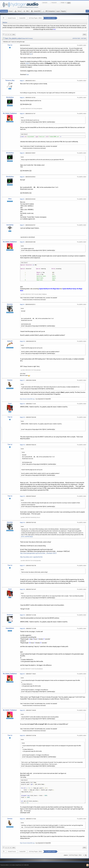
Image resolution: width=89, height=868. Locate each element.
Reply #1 (22, 80)
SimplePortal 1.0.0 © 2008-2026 (22, 865)
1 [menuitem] (3, 34)
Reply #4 (22, 153)
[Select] (25, 134)
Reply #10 (22, 341)
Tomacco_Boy (9, 80)
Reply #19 (22, 615)
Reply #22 (22, 710)
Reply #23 (22, 735)
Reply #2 (22, 97)
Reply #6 (22, 199)
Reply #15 (22, 496)
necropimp (9, 225)
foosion (9, 380)
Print (84, 34)
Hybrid (27, 63)
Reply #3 (22, 113)
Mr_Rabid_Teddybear (10, 113)
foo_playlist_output (50, 18)
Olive (10, 199)
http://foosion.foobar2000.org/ (27, 399)
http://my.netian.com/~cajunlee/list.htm (31, 557)
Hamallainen (10, 628)
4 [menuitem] (10, 34)
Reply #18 (22, 589)
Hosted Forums (12, 18)
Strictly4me (10, 97)
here (54, 29)
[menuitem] (14, 34)
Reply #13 (22, 417)
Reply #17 (22, 565)
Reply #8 (22, 242)
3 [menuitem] (8, 34)
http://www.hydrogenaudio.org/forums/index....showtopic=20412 (38, 553)
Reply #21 (22, 673)
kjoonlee (10, 304)
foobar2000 (22, 18)
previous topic (76, 38)
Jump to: (66, 855)
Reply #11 (22, 380)
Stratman (10, 615)
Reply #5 (22, 176)
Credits (13, 865)
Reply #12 (22, 403)
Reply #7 (22, 225)
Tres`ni (10, 45)
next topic (83, 38)
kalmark (9, 341)
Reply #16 (22, 522)
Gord (9, 403)
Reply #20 (22, 628)
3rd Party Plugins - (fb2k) (35, 18)
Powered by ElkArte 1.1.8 (5, 865)
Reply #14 (22, 444)
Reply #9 (22, 304)
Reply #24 (22, 818)
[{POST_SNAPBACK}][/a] (27, 536)
